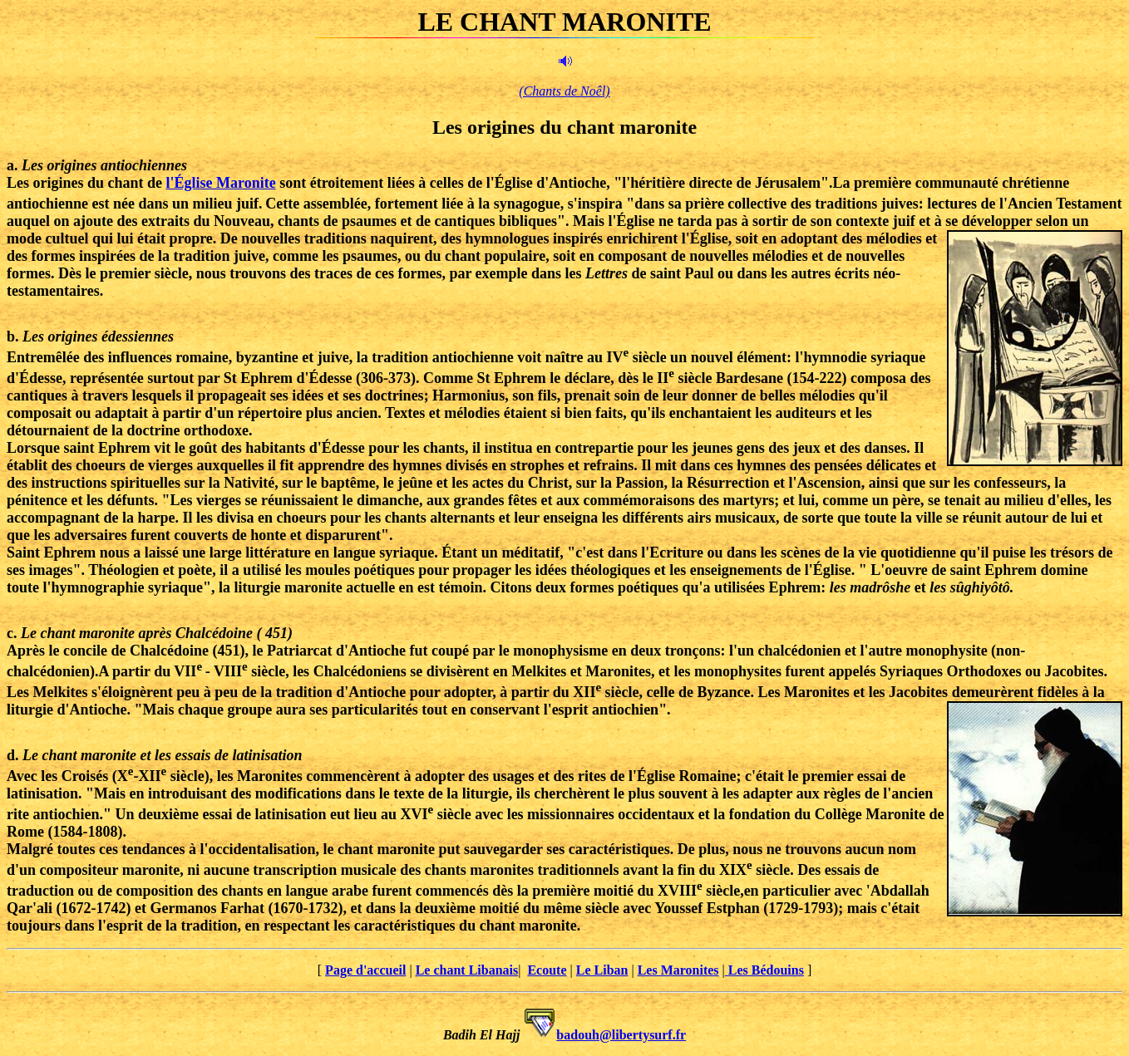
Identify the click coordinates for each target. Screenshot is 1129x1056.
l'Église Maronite (221, 182)
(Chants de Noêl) (564, 91)
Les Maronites (678, 970)
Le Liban (602, 970)
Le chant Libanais (467, 970)
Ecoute (546, 970)
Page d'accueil (365, 970)
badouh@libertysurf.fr (621, 1035)
